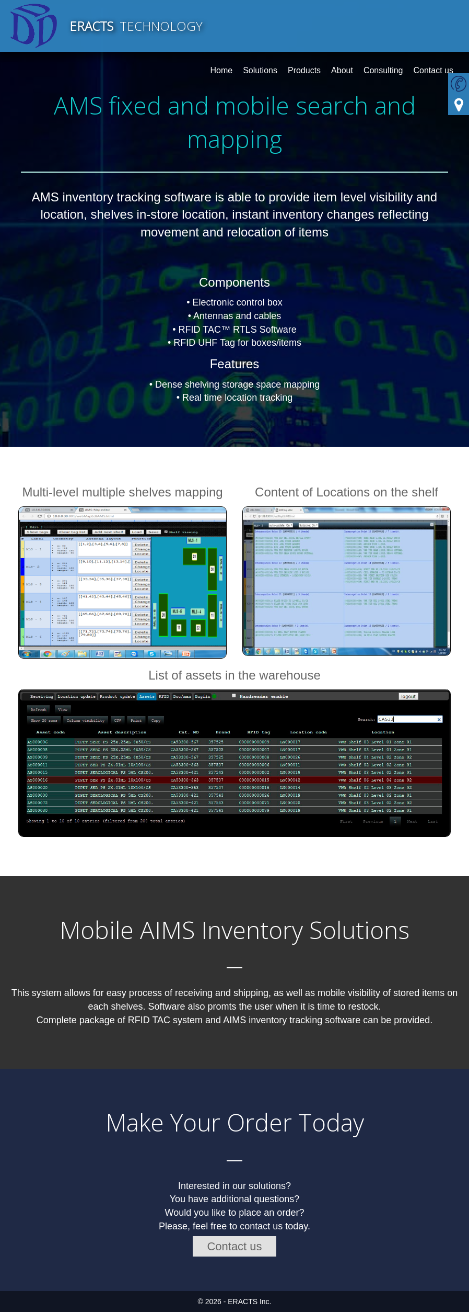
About (342, 70)
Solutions (260, 70)
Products (304, 70)
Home (221, 70)
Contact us (234, 1246)
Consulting (383, 70)
